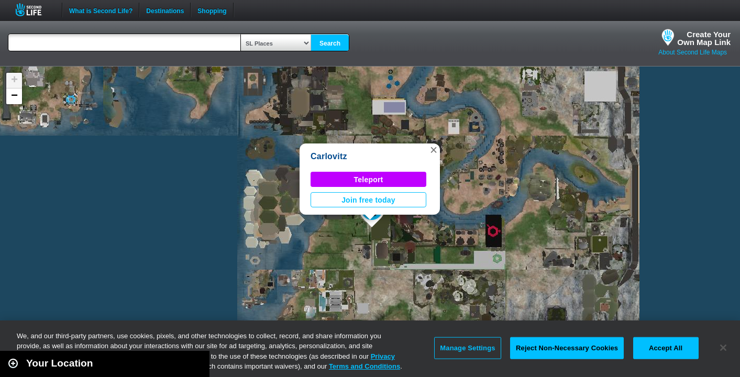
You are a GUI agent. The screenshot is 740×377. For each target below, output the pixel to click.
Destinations (165, 10)
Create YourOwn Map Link (704, 38)
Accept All (665, 348)
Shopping (211, 10)
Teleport (368, 179)
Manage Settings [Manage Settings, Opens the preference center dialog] (467, 348)
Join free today (368, 200)
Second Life (34, 10)
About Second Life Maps (692, 52)
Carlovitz (329, 156)
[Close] (723, 347)
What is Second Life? (100, 10)
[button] (433, 149)
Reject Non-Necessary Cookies (567, 348)
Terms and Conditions (364, 366)
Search (329, 43)
